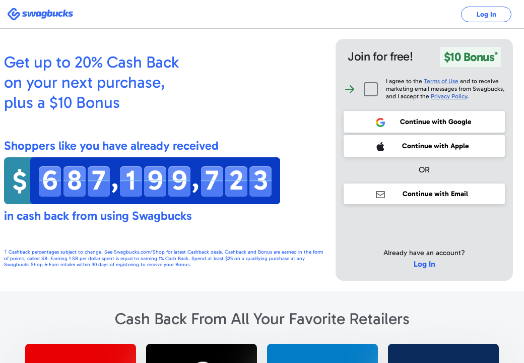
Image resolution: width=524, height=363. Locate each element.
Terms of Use (441, 81)
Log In (486, 14)
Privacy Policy (449, 96)
